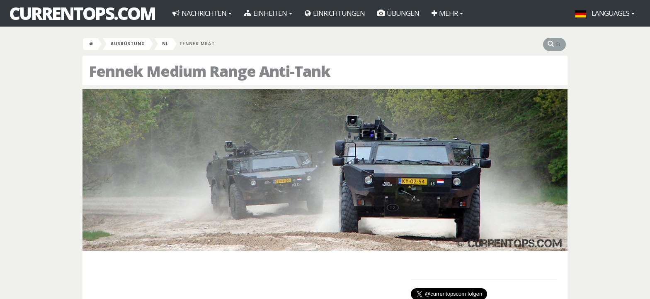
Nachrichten (202, 13)
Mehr (447, 13)
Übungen (398, 13)
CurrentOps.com (82, 13)
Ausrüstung (128, 44)
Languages (605, 13)
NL (165, 44)
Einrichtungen (335, 13)
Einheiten (268, 13)
